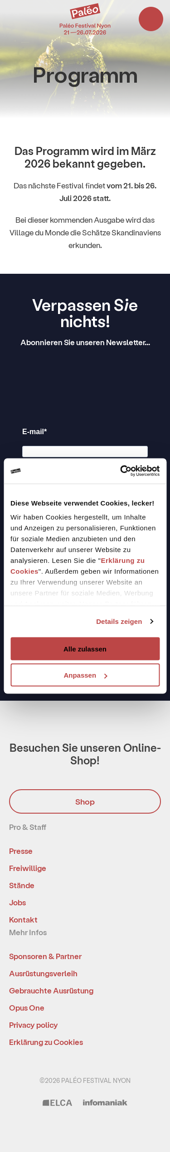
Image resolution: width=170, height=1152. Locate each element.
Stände (21, 885)
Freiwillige (27, 867)
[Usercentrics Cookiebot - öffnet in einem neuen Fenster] (121, 471)
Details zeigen (119, 621)
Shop (85, 801)
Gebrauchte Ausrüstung (51, 990)
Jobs (17, 902)
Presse (21, 850)
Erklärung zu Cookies (46, 1041)
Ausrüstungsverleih (43, 973)
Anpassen (85, 675)
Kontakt (23, 919)
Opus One (26, 1007)
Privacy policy (33, 1024)
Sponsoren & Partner (45, 955)
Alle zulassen (85, 648)
